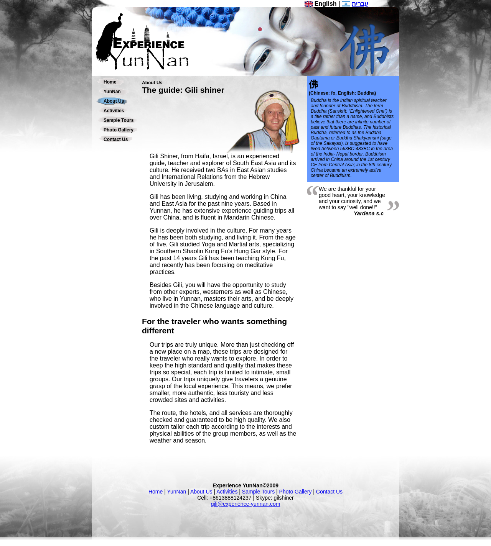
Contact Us (116, 139)
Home (110, 82)
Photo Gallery (118, 130)
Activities (114, 110)
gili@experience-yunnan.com (245, 504)
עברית (360, 3)
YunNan (112, 91)
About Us (114, 101)
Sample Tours (118, 120)
